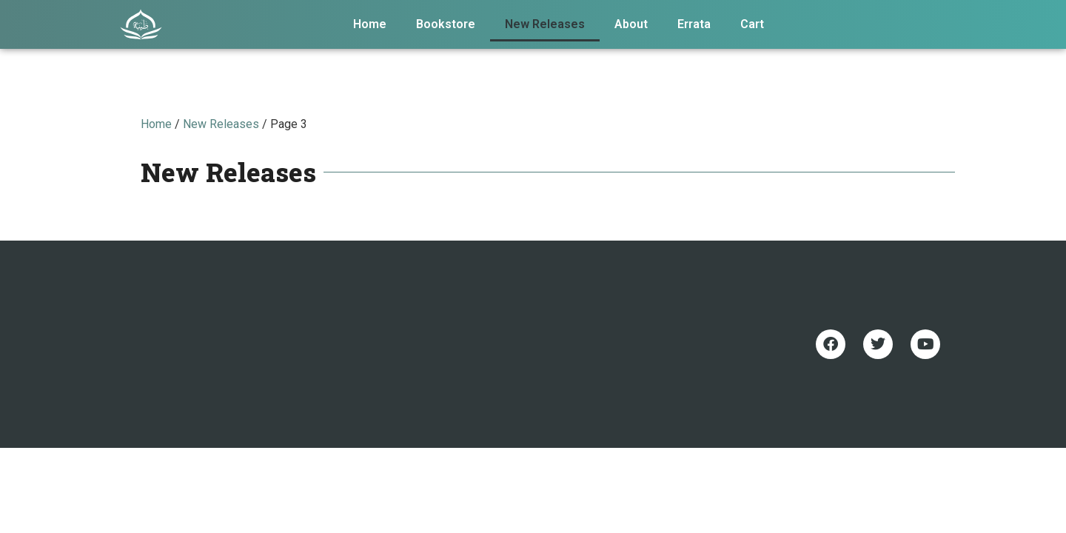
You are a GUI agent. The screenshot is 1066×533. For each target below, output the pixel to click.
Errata (694, 24)
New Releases (545, 24)
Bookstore (445, 24)
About (631, 24)
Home (369, 24)
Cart (752, 24)
